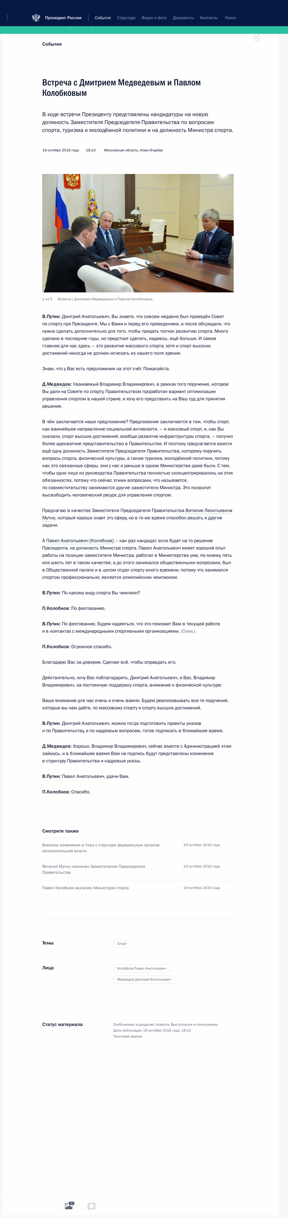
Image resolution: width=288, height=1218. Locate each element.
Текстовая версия (127, 1036)
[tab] (46, 1206)
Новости (162, 1024)
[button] (9, 8)
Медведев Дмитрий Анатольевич (144, 979)
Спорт (122, 943)
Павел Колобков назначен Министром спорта (85, 888)
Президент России (63, 8)
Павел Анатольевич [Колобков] (80, 540)
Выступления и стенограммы (194, 1024)
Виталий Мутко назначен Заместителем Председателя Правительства (93, 869)
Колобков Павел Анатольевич (141, 968)
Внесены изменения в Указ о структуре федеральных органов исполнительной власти (100, 848)
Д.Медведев (56, 384)
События (52, 44)
